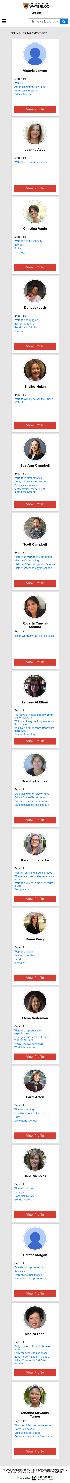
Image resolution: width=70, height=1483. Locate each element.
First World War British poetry (31, 1113)
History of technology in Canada (33, 568)
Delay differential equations (30, 481)
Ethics (17, 248)
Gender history (23, 1199)
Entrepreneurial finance (28, 1275)
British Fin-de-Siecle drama (30, 797)
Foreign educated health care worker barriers (31, 1038)
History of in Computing (33, 557)
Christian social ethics (27, 1432)
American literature (25, 90)
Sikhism (19, 331)
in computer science (31, 162)
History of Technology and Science (34, 564)
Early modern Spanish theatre (31, 1356)
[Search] (64, 21)
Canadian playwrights (31, 793)
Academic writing (24, 734)
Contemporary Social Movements (34, 1436)
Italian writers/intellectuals (34, 635)
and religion (26, 320)
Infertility (19, 962)
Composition (22, 889)
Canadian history (24, 1196)
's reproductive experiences (27, 1032)
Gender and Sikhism (26, 327)
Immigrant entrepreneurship (31, 1278)
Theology (20, 252)
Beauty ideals (22, 1192)
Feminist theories (24, 955)
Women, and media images (33, 872)
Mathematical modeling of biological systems (29, 490)
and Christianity (28, 241)
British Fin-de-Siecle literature (31, 801)
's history (23, 1188)
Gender (18, 959)
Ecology (19, 244)
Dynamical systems (25, 485)
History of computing (26, 560)
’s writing (24, 1109)
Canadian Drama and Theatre (31, 804)
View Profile (35, 109)
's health (23, 951)
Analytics (19, 1271)
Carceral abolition (24, 1429)
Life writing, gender (25, 1120)
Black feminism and (32, 1425)
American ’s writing (30, 86)
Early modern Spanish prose (31, 1353)
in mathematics (28, 478)
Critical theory (22, 94)
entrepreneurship (29, 1267)
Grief (17, 1117)
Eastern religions (24, 323)
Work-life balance (24, 1047)
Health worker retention (28, 1043)
